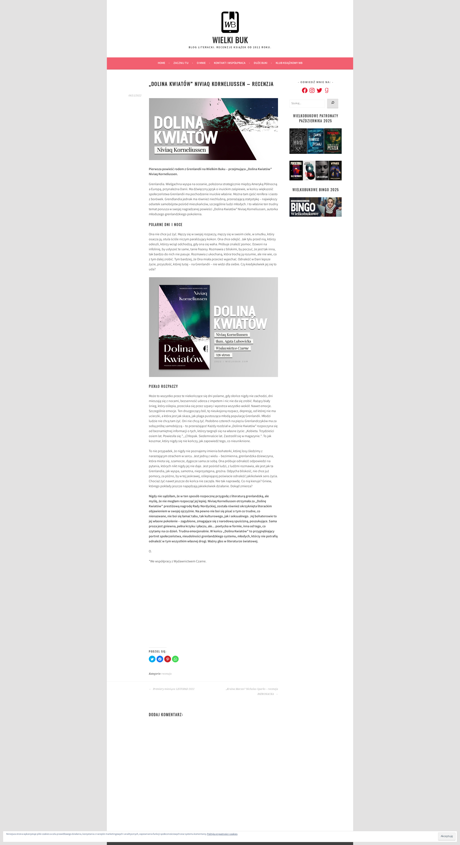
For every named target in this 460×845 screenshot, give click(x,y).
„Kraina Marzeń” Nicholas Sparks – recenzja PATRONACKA (252, 692)
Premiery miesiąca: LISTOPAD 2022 (172, 689)
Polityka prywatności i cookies (222, 834)
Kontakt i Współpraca (229, 63)
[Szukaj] (332, 103)
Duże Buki (260, 63)
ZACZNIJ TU (180, 63)
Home (161, 63)
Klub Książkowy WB (289, 63)
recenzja (167, 673)
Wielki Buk (230, 39)
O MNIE (201, 63)
